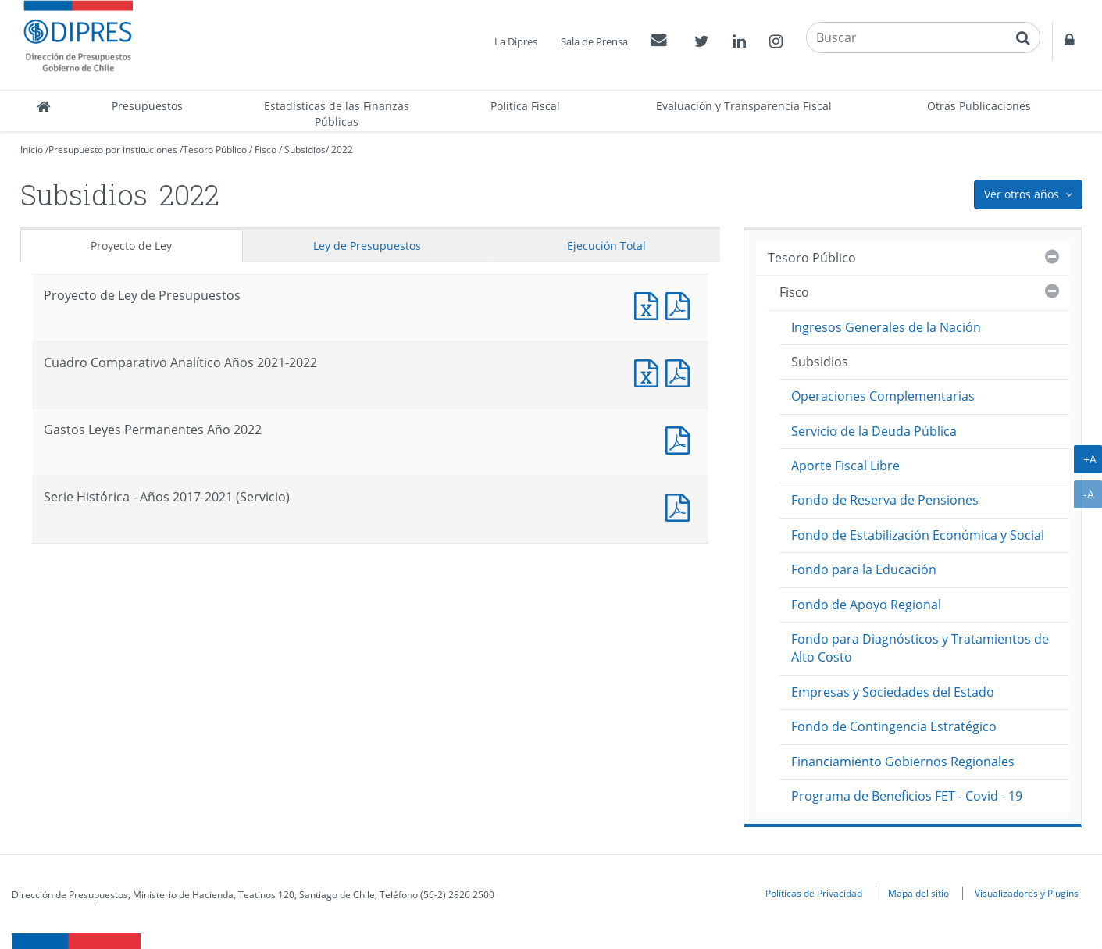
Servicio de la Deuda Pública (874, 431)
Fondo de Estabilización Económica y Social (917, 535)
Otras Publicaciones (979, 105)
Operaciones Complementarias (883, 396)
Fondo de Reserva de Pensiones (885, 499)
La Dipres (515, 41)
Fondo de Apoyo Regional (866, 604)
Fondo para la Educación (863, 569)
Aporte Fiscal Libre (845, 465)
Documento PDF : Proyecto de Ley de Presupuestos (681, 304)
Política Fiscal (525, 105)
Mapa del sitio (918, 893)
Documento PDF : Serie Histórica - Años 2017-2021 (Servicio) (681, 505)
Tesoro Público (215, 149)
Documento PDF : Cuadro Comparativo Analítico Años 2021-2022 (681, 371)
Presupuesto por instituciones (112, 149)
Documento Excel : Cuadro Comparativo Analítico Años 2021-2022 (649, 371)
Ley (367, 245)
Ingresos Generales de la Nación (886, 327)
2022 (342, 149)
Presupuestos (147, 105)
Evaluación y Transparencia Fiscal (744, 105)
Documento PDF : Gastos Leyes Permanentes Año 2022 (681, 438)
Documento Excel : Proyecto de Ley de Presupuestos (649, 304)
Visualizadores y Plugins (1027, 893)
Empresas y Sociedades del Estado (892, 692)
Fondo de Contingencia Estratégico (894, 726)
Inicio (31, 149)
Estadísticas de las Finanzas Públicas (336, 113)
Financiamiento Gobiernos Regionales (903, 761)
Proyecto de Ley (131, 245)
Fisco (265, 149)
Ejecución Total (606, 245)
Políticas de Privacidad (813, 893)
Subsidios (305, 149)
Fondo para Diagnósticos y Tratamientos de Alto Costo (920, 647)
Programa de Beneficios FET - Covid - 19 (906, 796)
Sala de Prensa (594, 41)
